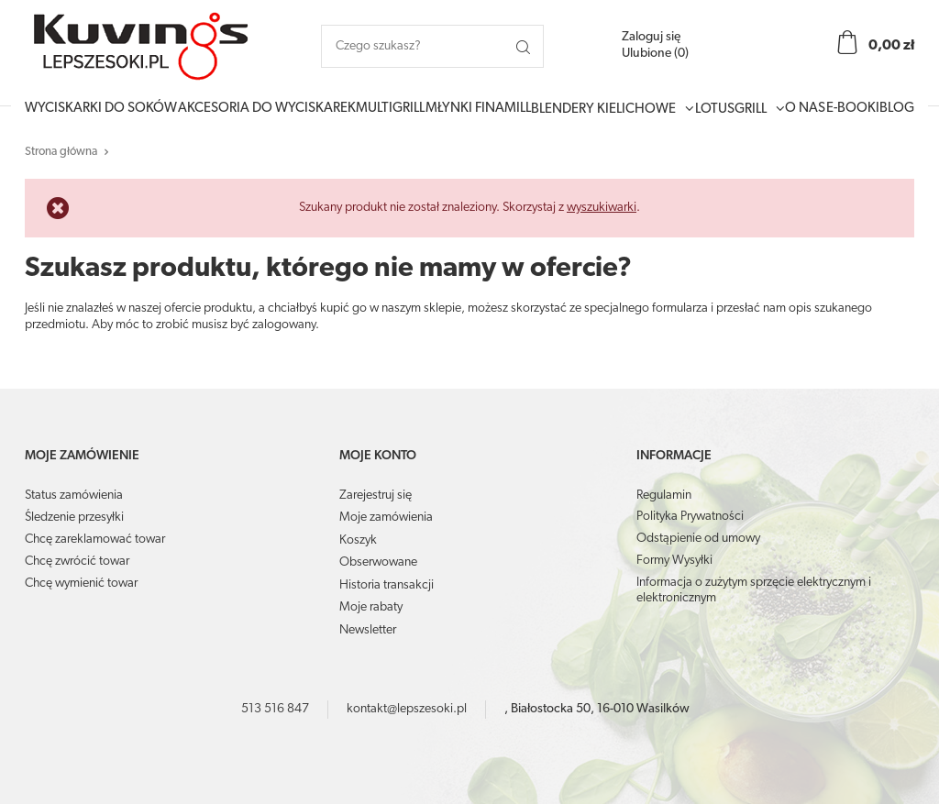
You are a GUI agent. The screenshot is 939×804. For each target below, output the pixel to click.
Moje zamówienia (386, 517)
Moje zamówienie (82, 456)
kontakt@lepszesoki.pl (407, 709)
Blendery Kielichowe (603, 109)
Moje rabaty (371, 607)
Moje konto (377, 456)
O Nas (805, 109)
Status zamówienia (74, 495)
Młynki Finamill (478, 109)
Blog (896, 109)
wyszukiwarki (601, 208)
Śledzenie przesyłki (74, 517)
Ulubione (655, 54)
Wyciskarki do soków (101, 109)
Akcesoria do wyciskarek (267, 109)
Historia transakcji (386, 585)
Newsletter (367, 630)
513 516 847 (275, 709)
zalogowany (283, 325)
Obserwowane (378, 562)
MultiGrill (390, 109)
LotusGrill (731, 109)
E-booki (852, 109)
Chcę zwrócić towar (77, 561)
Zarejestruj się (375, 495)
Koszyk (358, 540)
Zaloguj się (651, 37)
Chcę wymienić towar (81, 583)
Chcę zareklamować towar (95, 539)
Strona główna (61, 152)
